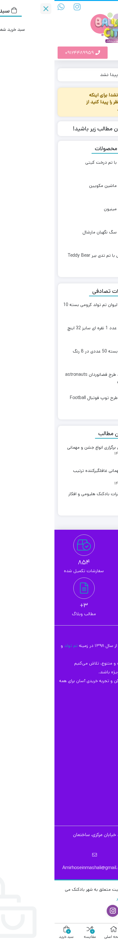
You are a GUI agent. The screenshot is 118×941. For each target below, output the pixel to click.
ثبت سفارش (95, 716)
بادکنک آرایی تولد (90, 783)
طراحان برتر (72, 898)
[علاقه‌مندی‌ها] (85, 5)
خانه (107, 74)
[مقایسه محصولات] (112, 5)
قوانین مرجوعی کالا (88, 726)
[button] (111, 52)
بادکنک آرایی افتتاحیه (86, 762)
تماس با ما (97, 736)
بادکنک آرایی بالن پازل (86, 773)
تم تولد (17, 646)
